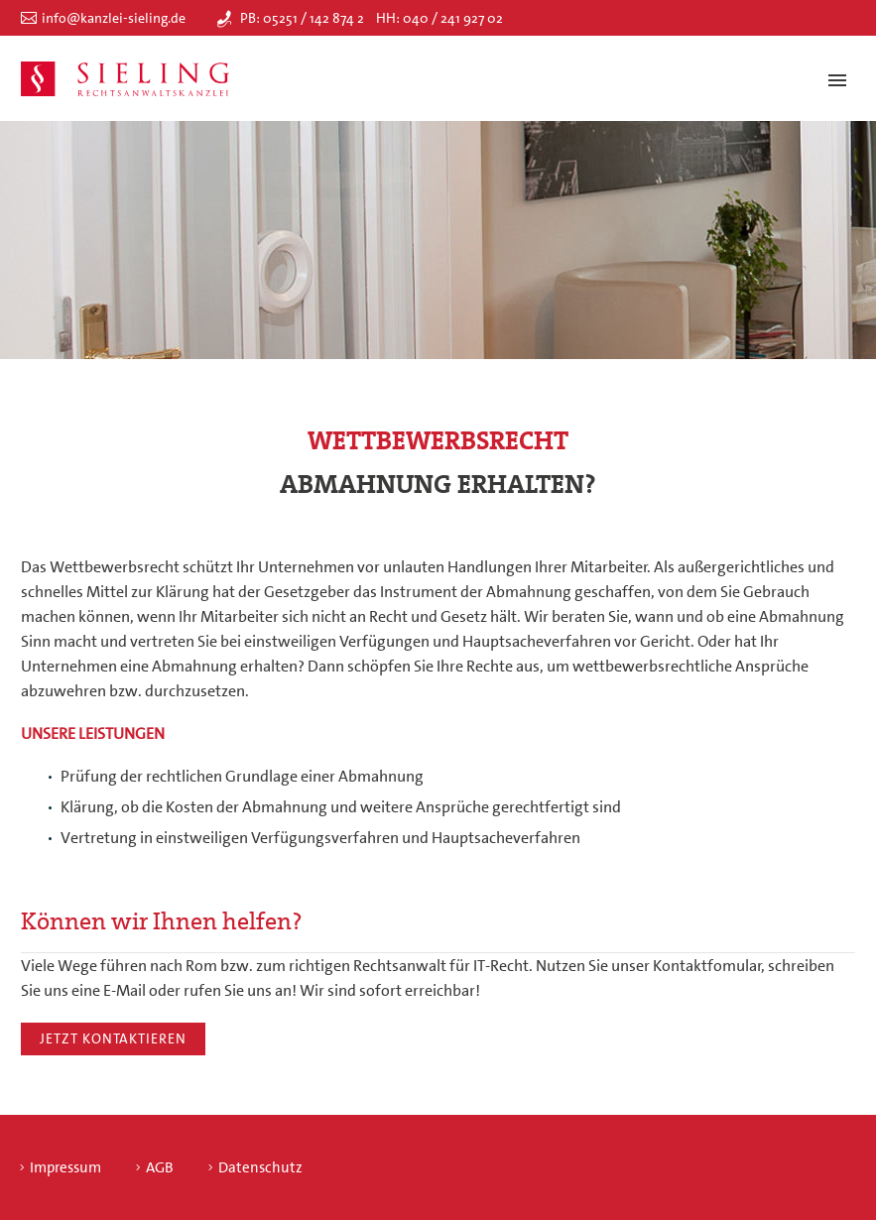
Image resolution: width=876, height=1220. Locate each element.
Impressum (65, 1167)
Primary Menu (837, 80)
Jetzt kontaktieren (113, 1038)
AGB (160, 1167)
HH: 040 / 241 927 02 (439, 18)
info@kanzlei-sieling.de (114, 18)
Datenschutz (260, 1167)
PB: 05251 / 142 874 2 (302, 18)
